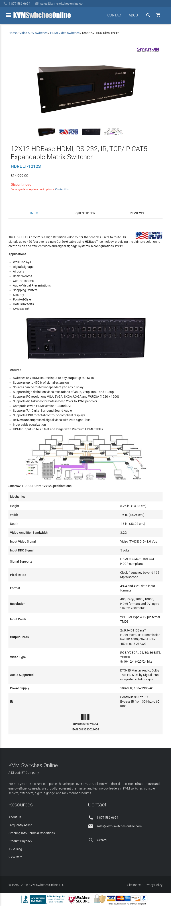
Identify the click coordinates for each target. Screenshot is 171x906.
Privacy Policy (153, 885)
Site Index (134, 885)
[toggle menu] (8, 15)
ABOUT (134, 15)
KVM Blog (15, 849)
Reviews (137, 213)
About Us (14, 817)
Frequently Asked (20, 825)
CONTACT (115, 15)
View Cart (15, 857)
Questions (84, 213)
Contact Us (62, 189)
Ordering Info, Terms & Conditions (31, 833)
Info (34, 213)
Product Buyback (20, 841)
